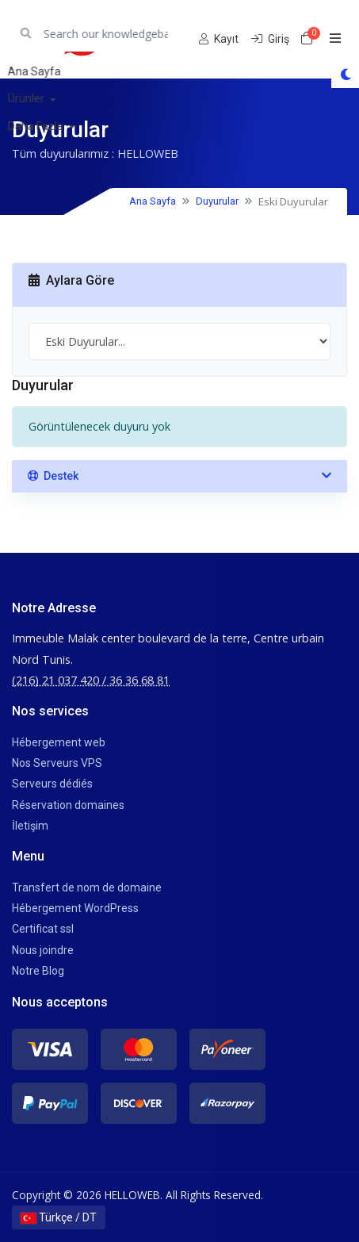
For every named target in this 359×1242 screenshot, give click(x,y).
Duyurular (217, 201)
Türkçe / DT (59, 1217)
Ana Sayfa (152, 201)
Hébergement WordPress (75, 908)
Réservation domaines (68, 805)
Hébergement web (58, 742)
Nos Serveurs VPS (57, 763)
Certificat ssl (43, 928)
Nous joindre (43, 950)
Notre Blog (38, 970)
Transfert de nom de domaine (87, 887)
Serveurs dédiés (52, 783)
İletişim (30, 825)
